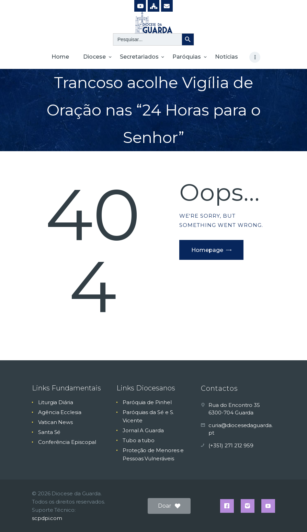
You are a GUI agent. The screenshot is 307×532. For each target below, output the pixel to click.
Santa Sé (49, 432)
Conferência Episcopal (67, 442)
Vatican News (55, 422)
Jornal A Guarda (143, 430)
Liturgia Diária (55, 402)
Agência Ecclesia (59, 412)
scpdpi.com (47, 518)
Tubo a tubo (139, 440)
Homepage (207, 250)
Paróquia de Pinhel (147, 402)
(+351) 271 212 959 (230, 445)
